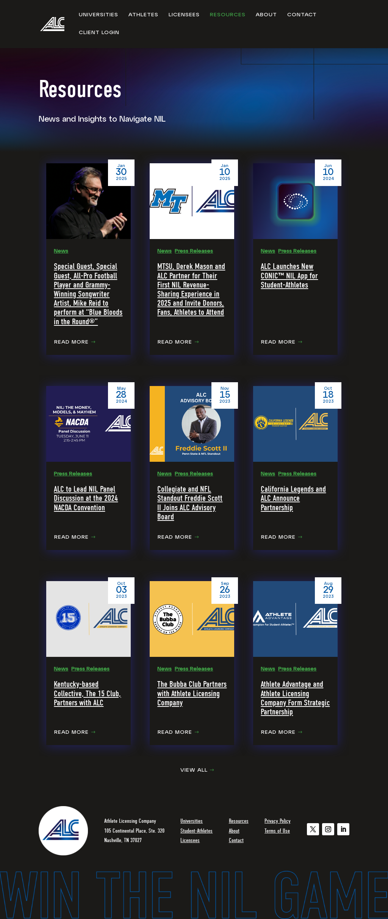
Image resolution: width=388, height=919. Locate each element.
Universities (98, 15)
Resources (228, 15)
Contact (302, 15)
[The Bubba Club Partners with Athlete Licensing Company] (192, 619)
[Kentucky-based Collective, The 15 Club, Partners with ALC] (88, 619)
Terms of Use (277, 830)
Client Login (99, 33)
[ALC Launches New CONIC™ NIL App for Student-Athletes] (295, 201)
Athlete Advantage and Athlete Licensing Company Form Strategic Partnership (295, 698)
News (61, 251)
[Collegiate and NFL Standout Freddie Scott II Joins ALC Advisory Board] (192, 424)
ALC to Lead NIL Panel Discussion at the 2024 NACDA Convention (86, 498)
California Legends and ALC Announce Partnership (293, 498)
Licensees (184, 15)
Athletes (143, 15)
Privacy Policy (277, 820)
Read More (71, 342)
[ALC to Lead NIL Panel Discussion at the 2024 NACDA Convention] (88, 424)
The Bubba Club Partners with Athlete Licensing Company (192, 693)
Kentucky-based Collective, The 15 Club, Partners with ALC (87, 693)
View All (194, 770)
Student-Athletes (196, 830)
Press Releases (194, 251)
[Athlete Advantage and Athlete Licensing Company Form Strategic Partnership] (295, 619)
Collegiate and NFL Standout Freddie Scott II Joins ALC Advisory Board (189, 503)
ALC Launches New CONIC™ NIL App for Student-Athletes (289, 275)
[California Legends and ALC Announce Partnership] (295, 424)
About (266, 15)
